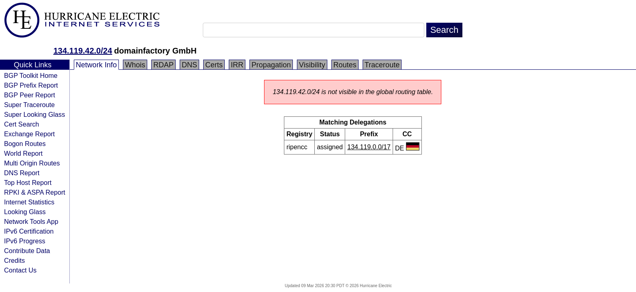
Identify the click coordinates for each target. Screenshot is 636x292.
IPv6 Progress (24, 241)
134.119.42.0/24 (83, 50)
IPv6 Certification (29, 231)
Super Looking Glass (34, 114)
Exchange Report (29, 133)
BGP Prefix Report (31, 85)
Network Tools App (31, 221)
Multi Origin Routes (32, 163)
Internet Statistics (29, 202)
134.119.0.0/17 (369, 147)
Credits (14, 260)
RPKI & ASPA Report (34, 192)
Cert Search (21, 124)
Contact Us (20, 270)
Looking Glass (25, 211)
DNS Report (21, 172)
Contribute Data (27, 250)
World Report (23, 153)
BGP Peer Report (29, 95)
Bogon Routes (25, 143)
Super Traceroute (29, 104)
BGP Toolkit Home (31, 75)
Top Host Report (28, 182)
